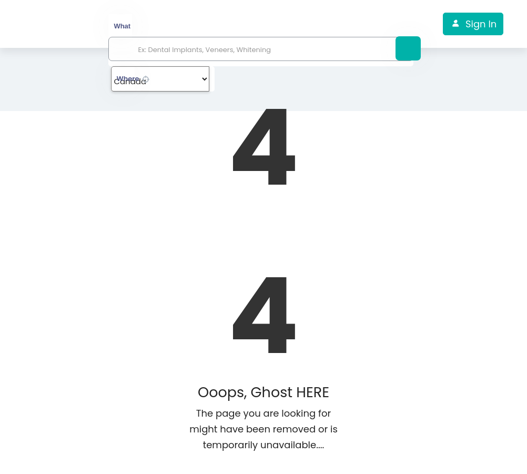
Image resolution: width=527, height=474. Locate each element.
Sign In (480, 24)
